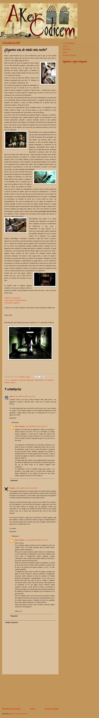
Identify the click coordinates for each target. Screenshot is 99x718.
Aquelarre (14, 380)
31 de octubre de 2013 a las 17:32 (24, 396)
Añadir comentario (11, 622)
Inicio (32, 709)
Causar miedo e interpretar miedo (15, 300)
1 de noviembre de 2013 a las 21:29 (36, 540)
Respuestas (15, 422)
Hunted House (39, 380)
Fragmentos (30, 380)
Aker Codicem (20, 426)
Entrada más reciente (11, 709)
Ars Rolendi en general (12, 303)
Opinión (12, 382)
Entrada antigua (52, 709)
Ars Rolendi (22, 380)
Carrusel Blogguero (69, 43)
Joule (11, 396)
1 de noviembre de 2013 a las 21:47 (36, 426)
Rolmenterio (67, 49)
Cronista (12, 488)
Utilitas (65, 52)
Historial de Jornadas (69, 55)
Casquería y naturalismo (12, 298)
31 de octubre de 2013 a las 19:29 (26, 488)
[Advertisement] (30, 690)
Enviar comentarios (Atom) (19, 713)
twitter (38, 322)
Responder (12, 418)
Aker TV (65, 46)
